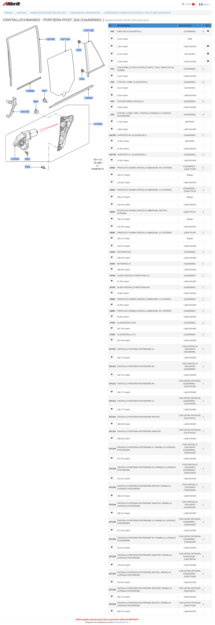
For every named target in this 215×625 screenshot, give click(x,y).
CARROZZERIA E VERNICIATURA (85, 13)
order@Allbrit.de (122, 622)
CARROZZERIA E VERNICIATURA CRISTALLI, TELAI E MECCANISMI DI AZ (137, 13)
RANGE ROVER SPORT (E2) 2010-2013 (48, 13)
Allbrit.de (8, 13)
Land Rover (21, 13)
